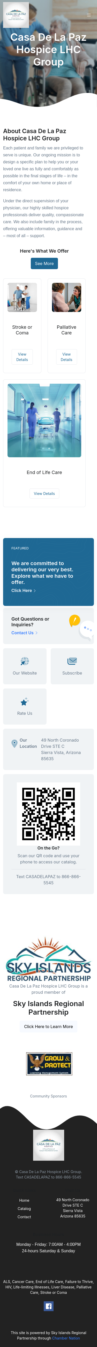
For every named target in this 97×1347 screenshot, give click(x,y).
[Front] (17, 15)
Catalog (24, 1208)
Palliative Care (66, 329)
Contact (24, 1217)
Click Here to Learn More (48, 1026)
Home (24, 1200)
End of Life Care (44, 472)
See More (44, 263)
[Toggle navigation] (89, 15)
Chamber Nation (66, 1338)
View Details (22, 357)
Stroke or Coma (22, 329)
